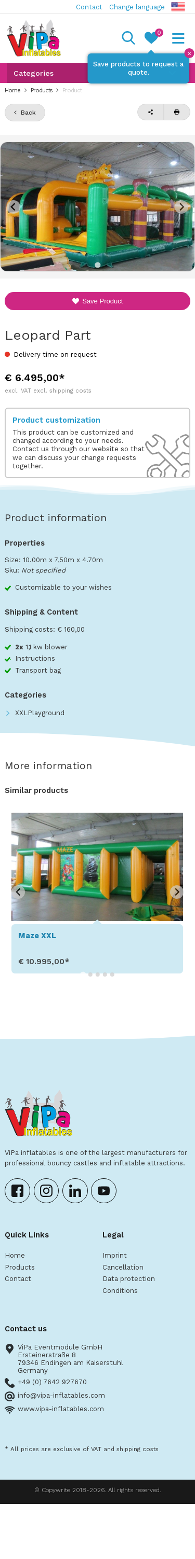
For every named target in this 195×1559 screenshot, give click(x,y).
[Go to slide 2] (90, 974)
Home (12, 90)
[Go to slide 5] (112, 974)
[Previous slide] (13, 207)
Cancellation (123, 1267)
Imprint (114, 1255)
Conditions (120, 1290)
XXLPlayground (39, 713)
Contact (89, 7)
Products (42, 90)
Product (72, 90)
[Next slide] (181, 207)
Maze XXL (37, 935)
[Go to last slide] (18, 892)
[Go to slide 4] (105, 974)
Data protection (128, 1279)
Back (28, 112)
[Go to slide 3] (98, 974)
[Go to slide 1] (97, 265)
